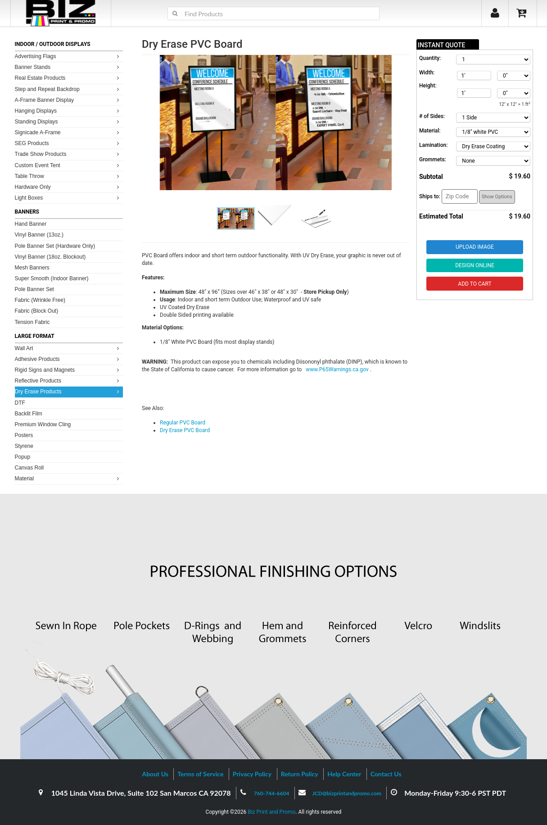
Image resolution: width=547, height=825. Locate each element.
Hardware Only (68, 186)
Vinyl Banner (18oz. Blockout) (50, 257)
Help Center (344, 774)
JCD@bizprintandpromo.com (346, 793)
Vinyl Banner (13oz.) (39, 235)
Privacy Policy (252, 774)
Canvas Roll (29, 468)
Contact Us (386, 774)
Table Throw (68, 176)
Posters (24, 435)
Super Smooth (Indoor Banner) (52, 278)
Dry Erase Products (68, 391)
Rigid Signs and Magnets (68, 369)
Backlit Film (28, 413)
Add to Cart (474, 284)
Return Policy (299, 774)
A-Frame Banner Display (68, 99)
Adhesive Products (68, 359)
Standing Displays (68, 121)
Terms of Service (200, 774)
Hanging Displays (68, 110)
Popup (23, 457)
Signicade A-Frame (68, 132)
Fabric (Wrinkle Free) (40, 300)
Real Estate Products (68, 77)
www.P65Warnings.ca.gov (338, 369)
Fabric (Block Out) (37, 311)
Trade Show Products (68, 153)
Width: (426, 72)
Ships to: (429, 196)
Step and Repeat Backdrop (68, 89)
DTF (20, 403)
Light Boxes (68, 197)
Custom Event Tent (68, 165)
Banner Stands (68, 67)
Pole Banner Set (34, 289)
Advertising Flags (68, 56)
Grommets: (432, 159)
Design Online (474, 265)
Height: (428, 85)
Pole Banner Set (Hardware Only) (55, 246)
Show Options (497, 197)
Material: (429, 131)
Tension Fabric (32, 322)
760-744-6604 (271, 793)
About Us (155, 774)
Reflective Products (68, 380)
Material (68, 478)
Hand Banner (31, 224)
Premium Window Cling (43, 424)
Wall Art (68, 348)
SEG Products (68, 143)
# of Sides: (432, 116)
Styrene (24, 446)
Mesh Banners (32, 267)
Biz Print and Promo (271, 812)
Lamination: (433, 145)
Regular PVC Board (182, 422)
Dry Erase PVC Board (185, 430)
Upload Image (475, 247)
